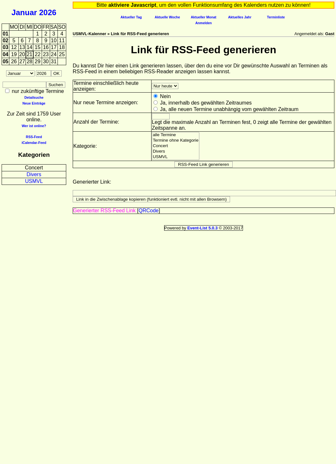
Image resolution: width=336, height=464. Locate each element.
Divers (33, 174)
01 (5, 33)
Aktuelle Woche (167, 17)
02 (5, 40)
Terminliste (276, 17)
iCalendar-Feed (34, 143)
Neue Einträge (34, 103)
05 (5, 61)
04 (5, 54)
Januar (24, 12)
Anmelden (203, 23)
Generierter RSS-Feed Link (104, 210)
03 (5, 47)
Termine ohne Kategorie (175, 140)
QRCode (149, 210)
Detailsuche (33, 97)
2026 (47, 12)
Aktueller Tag (131, 17)
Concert (34, 167)
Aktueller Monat (203, 17)
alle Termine (175, 135)
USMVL (34, 181)
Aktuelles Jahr (239, 17)
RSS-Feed (34, 137)
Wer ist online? (34, 126)
